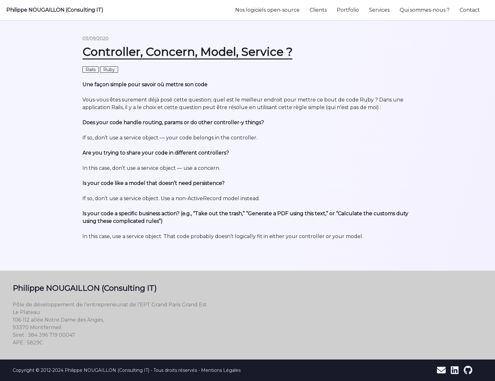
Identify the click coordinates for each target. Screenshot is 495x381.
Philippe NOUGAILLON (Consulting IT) (54, 10)
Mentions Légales (221, 370)
